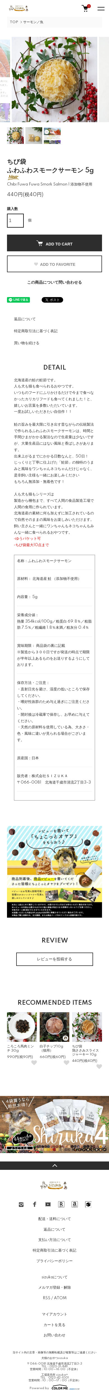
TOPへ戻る (54, 1165)
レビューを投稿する (54, 959)
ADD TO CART (54, 243)
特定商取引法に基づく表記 (36, 331)
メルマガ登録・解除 (54, 1287)
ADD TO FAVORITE (54, 264)
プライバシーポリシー (54, 1261)
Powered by (55, 1387)
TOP (14, 22)
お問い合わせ (54, 1335)
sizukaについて (55, 1277)
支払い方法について (54, 1240)
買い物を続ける (26, 343)
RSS (46, 1298)
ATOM (60, 1298)
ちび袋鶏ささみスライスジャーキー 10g (85, 1050)
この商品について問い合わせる (54, 282)
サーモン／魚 (33, 22)
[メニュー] (100, 8)
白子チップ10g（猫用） (51, 1048)
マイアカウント (54, 1314)
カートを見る (54, 1325)
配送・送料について (54, 1219)
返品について (25, 319)
